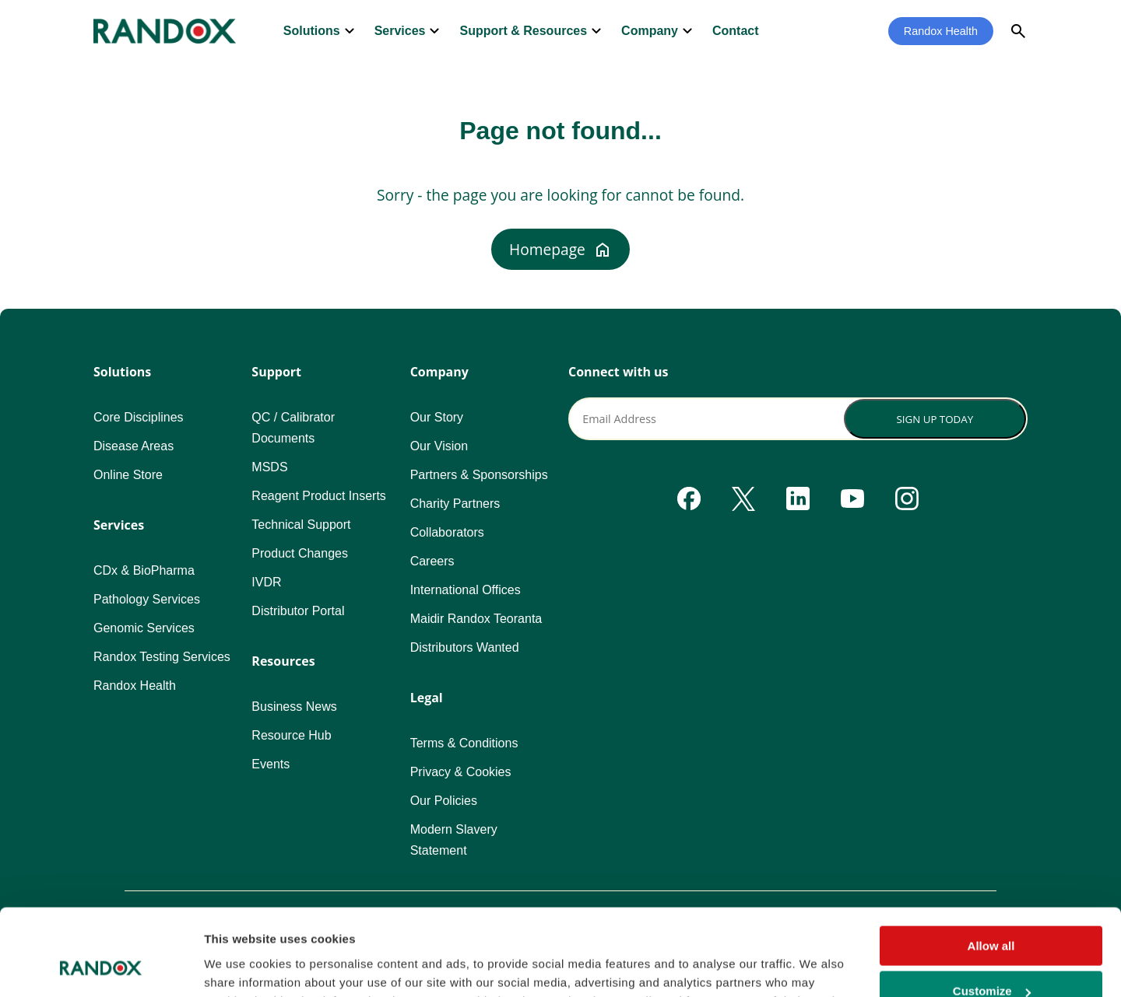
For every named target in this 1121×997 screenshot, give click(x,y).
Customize (992, 913)
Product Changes (299, 553)
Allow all (991, 867)
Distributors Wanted (464, 647)
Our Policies (443, 800)
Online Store (128, 474)
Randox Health (941, 31)
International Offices (465, 589)
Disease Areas (133, 446)
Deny (991, 958)
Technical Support (300, 524)
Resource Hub (291, 735)
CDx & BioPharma (144, 570)
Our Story (436, 417)
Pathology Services (146, 599)
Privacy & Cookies (460, 771)
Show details (240, 965)
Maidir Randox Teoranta (476, 618)
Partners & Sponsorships (479, 474)
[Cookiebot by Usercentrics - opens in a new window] (101, 966)
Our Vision (439, 446)
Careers (432, 561)
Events (270, 764)
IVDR (266, 582)
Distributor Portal (297, 610)
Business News (293, 706)
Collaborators (447, 532)
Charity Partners (455, 503)
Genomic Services (144, 628)
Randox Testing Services (161, 656)
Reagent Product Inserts (318, 495)
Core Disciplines (138, 417)
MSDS (269, 467)
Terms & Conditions (464, 743)
